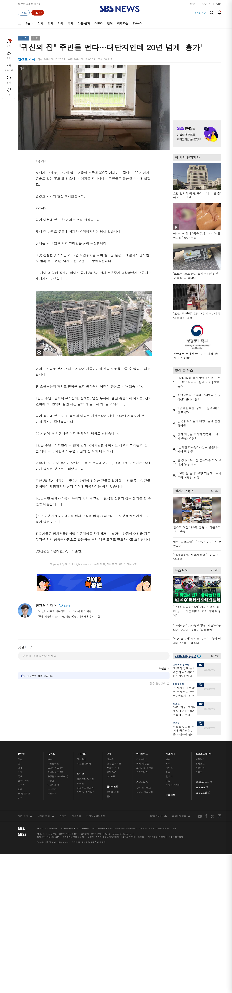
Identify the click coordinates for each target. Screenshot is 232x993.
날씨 (168, 759)
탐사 (109, 796)
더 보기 (214, 490)
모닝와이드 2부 (55, 772)
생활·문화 (83, 23)
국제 (70, 23)
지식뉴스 (200, 759)
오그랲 (176, 723)
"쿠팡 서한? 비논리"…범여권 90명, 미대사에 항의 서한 (69, 616)
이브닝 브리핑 (84, 763)
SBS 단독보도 (114, 763)
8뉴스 (29, 23)
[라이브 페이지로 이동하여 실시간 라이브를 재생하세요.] (37, 13)
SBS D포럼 (202, 792)
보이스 (80, 783)
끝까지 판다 (113, 792)
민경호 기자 (46, 605)
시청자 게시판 (173, 785)
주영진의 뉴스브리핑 (58, 776)
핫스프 (176, 703)
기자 (168, 772)
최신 (20, 759)
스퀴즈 (198, 772)
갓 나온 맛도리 (144, 787)
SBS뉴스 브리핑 (85, 787)
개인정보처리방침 (95, 816)
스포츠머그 (142, 759)
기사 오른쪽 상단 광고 (196, 88)
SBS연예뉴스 (203, 781)
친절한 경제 (113, 767)
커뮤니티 (200, 767)
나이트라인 (53, 785)
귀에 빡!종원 (142, 763)
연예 (110, 23)
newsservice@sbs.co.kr (122, 834)
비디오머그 (142, 752)
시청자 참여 (45, 816)
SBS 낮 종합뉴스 (86, 792)
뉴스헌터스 (53, 763)
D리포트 (111, 776)
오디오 (80, 772)
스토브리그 (142, 772)
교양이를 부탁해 (181, 664)
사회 (60, 23)
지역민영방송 (181, 816)
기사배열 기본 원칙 (156, 837)
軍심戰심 (81, 759)
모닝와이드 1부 (55, 767)
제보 (168, 763)
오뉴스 (50, 780)
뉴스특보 (52, 793)
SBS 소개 (25, 816)
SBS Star (201, 786)
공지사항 (170, 795)
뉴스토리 (52, 789)
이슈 (20, 797)
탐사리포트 (112, 785)
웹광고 (62, 816)
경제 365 (111, 772)
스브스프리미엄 (203, 752)
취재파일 (122, 23)
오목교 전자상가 (144, 792)
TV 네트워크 (24, 793)
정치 (40, 23)
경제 (50, 23)
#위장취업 (200, 12)
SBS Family (158, 816)
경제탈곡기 (178, 684)
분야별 (21, 752)
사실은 (110, 759)
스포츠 (98, 23)
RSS (168, 780)
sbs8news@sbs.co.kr (125, 828)
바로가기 (170, 752)
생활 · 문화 (23, 780)
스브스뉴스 (142, 781)
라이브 (169, 767)
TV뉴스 (137, 23)
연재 (109, 752)
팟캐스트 (200, 763)
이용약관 (76, 816)
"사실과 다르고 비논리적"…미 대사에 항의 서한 (65, 611)
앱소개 (169, 776)
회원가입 (206, 4)
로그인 (193, 4)
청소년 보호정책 (176, 837)
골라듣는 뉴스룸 (85, 779)
